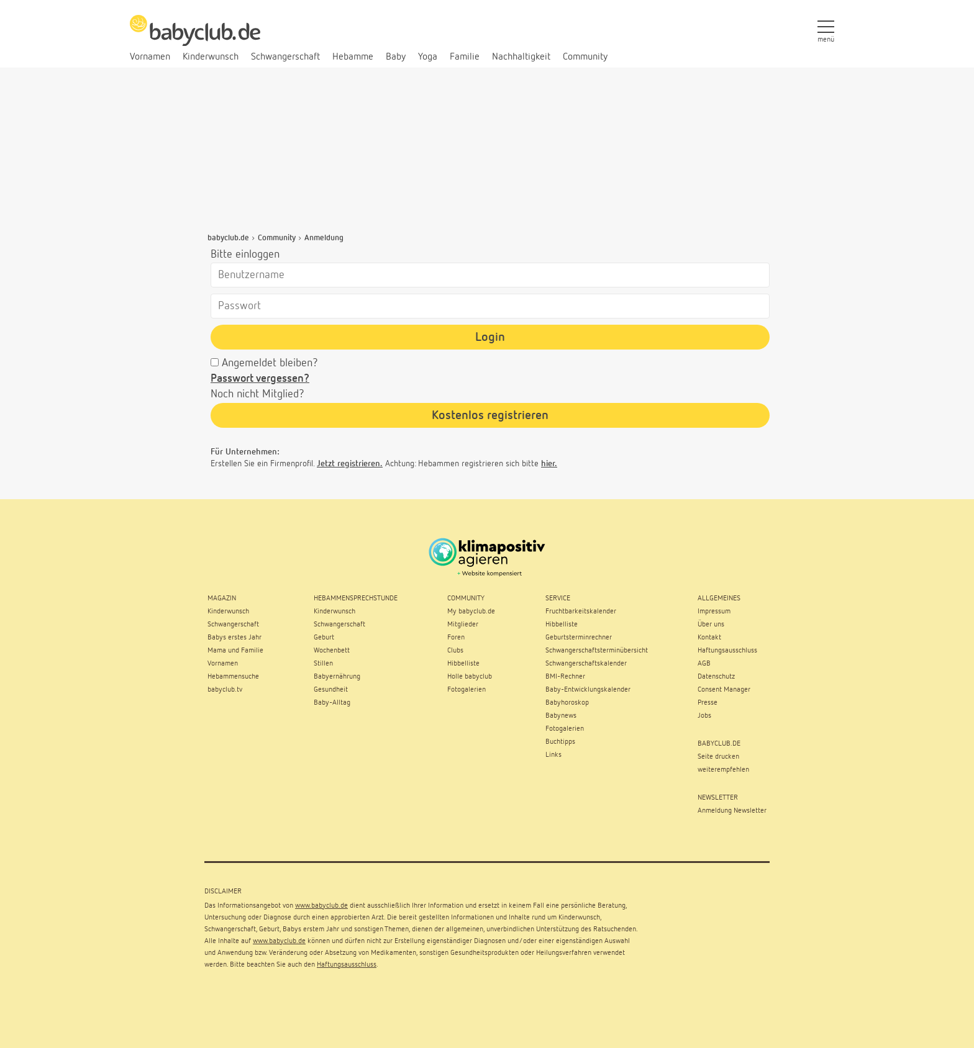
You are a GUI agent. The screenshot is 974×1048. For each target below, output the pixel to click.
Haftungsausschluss (346, 965)
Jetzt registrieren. (350, 463)
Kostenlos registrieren (490, 415)
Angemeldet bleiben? (270, 363)
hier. (549, 463)
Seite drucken (718, 757)
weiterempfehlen (723, 770)
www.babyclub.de (321, 906)
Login (490, 337)
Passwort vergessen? (260, 378)
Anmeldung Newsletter (732, 811)
